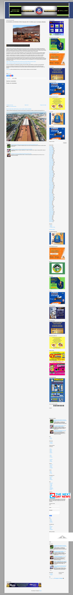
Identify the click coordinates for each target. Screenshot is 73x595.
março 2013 (50, 219)
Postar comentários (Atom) (12, 106)
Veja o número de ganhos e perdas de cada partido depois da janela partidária (21, 149)
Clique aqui (8, 69)
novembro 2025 (51, 151)
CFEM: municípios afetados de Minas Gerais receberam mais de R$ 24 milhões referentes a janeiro (21, 61)
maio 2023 (50, 180)
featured (51, 225)
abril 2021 (50, 204)
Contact (51, 438)
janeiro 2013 (51, 221)
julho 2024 (50, 166)
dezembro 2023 (51, 173)
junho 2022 (50, 190)
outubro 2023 (51, 175)
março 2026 (50, 147)
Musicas (51, 452)
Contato (51, 473)
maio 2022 (50, 191)
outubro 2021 (51, 198)
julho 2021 (50, 201)
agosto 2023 (51, 177)
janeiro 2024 (51, 172)
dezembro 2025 (51, 150)
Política (51, 226)
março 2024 (50, 170)
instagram (51, 443)
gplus (51, 477)
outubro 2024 (51, 163)
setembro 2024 (51, 164)
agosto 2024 (51, 165)
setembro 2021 (51, 199)
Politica (51, 451)
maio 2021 (50, 203)
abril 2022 (50, 192)
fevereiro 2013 (51, 220)
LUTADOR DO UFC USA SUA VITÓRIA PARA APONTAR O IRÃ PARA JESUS (60, 431)
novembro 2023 (51, 174)
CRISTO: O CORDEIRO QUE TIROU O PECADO (60, 561)
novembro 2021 (51, 197)
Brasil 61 (9, 73)
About (51, 520)
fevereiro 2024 (51, 171)
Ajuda (51, 472)
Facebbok (51, 573)
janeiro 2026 (51, 149)
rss (50, 525)
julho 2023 (50, 178)
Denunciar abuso (52, 229)
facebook (51, 442)
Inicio (50, 455)
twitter (51, 460)
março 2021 (50, 205)
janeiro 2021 (51, 207)
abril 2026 (50, 146)
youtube (51, 461)
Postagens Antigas (58, 578)
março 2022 (50, 193)
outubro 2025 (51, 152)
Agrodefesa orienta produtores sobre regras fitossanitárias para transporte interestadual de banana (24, 144)
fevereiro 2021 (51, 206)
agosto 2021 (51, 200)
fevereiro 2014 (51, 209)
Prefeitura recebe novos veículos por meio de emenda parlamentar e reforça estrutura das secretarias (60, 567)
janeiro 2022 (51, 195)
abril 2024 (50, 169)
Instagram (51, 574)
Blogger (40, 590)
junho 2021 (50, 202)
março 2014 (50, 208)
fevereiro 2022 (51, 194)
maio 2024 (50, 168)
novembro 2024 (51, 162)
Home (51, 519)
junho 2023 (50, 179)
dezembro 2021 (51, 196)
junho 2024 (50, 167)
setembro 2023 (51, 176)
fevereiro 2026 (51, 148)
